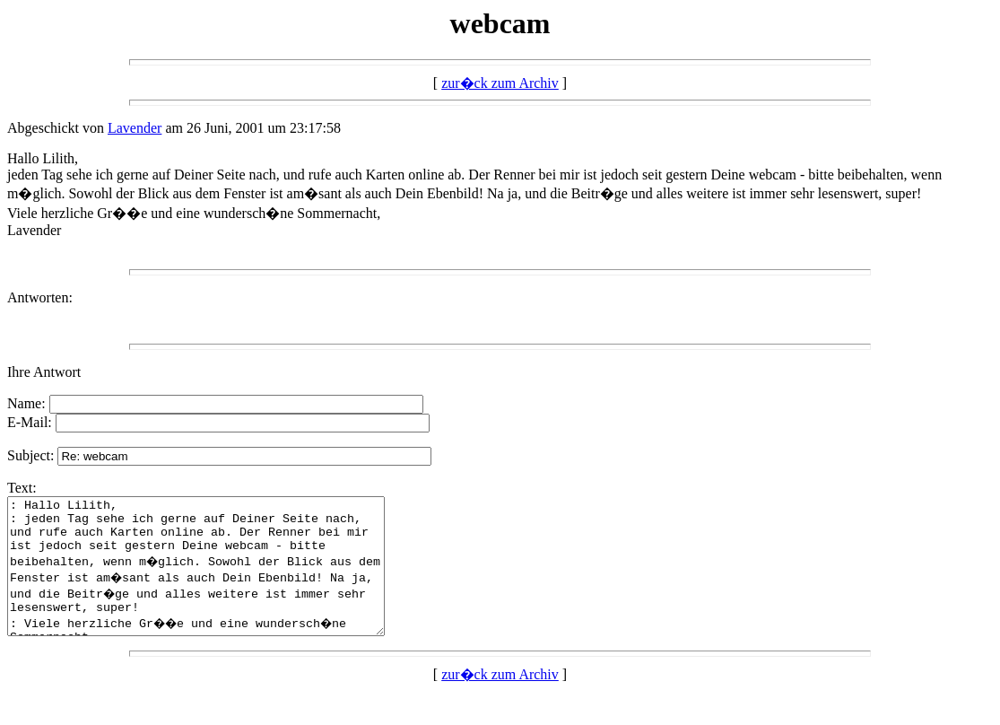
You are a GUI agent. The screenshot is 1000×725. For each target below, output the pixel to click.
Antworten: (40, 297)
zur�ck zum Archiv (500, 83)
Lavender (134, 127)
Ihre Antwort (44, 372)
